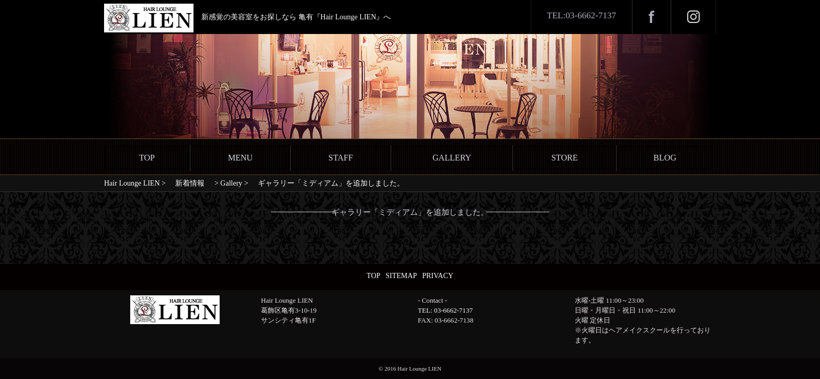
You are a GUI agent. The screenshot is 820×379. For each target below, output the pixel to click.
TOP (147, 157)
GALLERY (451, 157)
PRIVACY (437, 276)
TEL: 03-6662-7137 (445, 310)
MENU (240, 157)
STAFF (340, 157)
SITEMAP (401, 276)
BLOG (665, 157)
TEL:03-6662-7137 (581, 15)
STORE (564, 157)
